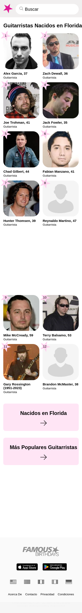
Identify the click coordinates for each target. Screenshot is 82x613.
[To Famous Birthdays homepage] (7, 8)
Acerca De (15, 594)
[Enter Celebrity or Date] (47, 9)
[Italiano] (55, 582)
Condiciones (66, 594)
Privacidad (47, 594)
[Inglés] (13, 582)
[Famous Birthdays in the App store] (27, 567)
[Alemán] (69, 582)
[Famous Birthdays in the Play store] (55, 567)
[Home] (41, 551)
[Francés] (41, 582)
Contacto (31, 594)
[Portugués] (27, 582)
